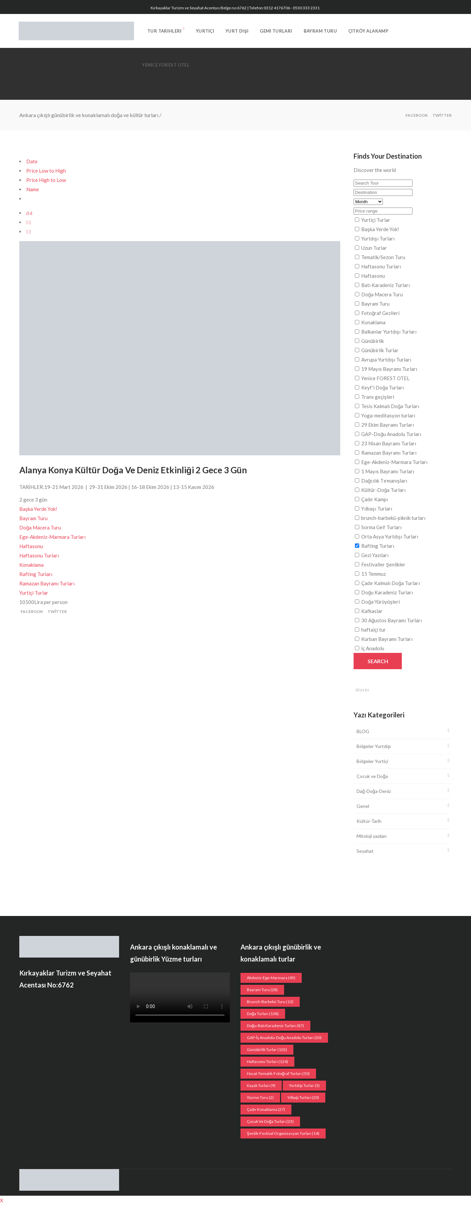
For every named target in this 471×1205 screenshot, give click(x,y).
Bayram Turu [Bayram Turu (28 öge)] (262, 989)
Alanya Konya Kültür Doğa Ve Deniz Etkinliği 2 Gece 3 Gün (133, 470)
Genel (363, 806)
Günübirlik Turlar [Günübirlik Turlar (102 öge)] (267, 1049)
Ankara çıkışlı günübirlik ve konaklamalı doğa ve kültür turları (88, 115)
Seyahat (365, 851)
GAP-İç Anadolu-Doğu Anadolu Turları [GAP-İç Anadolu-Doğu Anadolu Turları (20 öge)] (284, 1037)
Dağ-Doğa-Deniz (374, 791)
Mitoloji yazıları (372, 836)
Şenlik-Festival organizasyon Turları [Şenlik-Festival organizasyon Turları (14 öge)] (283, 1133)
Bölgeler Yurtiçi (372, 761)
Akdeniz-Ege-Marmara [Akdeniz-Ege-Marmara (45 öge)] (271, 977)
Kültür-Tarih (369, 821)
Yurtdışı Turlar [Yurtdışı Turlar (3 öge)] (304, 1085)
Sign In (362, 689)
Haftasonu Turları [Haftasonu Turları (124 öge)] (267, 1061)
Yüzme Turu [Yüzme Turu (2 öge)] (260, 1097)
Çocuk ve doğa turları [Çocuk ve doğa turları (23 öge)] (270, 1121)
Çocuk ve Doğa (372, 776)
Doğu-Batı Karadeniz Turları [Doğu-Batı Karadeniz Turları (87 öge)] (275, 1025)
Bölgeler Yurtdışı (374, 746)
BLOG (363, 731)
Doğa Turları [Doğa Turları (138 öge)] (263, 1013)
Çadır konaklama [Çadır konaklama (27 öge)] (266, 1109)
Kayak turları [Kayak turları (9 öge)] (261, 1085)
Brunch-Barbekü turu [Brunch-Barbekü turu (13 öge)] (270, 1001)
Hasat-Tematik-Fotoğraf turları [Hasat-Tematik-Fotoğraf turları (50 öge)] (278, 1073)
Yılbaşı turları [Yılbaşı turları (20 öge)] (303, 1097)
